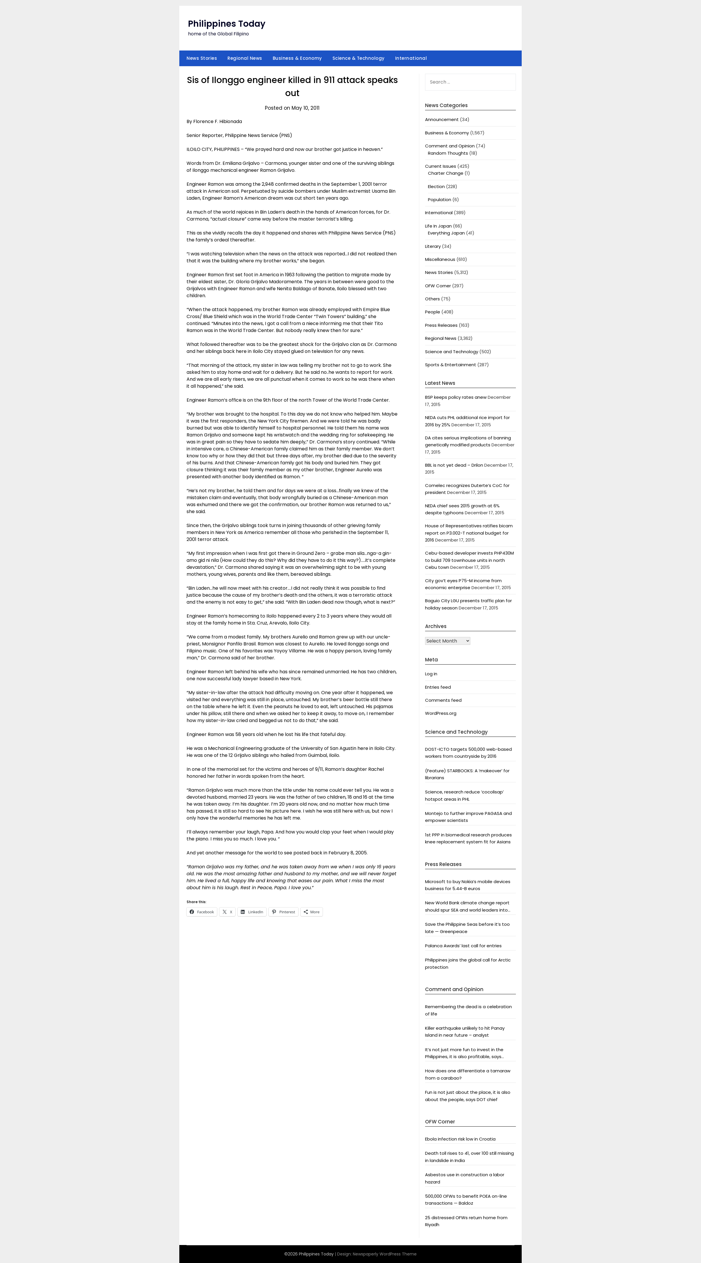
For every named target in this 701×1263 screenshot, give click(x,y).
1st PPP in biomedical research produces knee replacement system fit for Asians (468, 838)
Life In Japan (438, 226)
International (411, 58)
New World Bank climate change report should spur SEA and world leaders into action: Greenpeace (467, 907)
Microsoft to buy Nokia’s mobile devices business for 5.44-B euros (467, 885)
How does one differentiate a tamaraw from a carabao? (467, 1074)
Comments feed (443, 700)
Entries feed (438, 687)
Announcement (442, 119)
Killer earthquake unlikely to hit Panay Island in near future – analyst (465, 1031)
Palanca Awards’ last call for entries (463, 946)
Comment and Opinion (450, 146)
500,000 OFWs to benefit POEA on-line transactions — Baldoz (466, 1199)
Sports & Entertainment (450, 365)
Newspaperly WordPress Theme (385, 1254)
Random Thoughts (448, 153)
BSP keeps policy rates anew (456, 397)
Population (439, 199)
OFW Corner (438, 286)
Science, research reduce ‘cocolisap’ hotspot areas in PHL (464, 795)
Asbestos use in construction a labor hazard (464, 1178)
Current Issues (440, 166)
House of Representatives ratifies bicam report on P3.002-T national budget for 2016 (469, 533)
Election (436, 186)
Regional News (244, 58)
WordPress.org (440, 713)
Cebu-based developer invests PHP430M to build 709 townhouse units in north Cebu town (469, 560)
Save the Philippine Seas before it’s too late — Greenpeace (467, 927)
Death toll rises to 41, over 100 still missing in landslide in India (469, 1156)
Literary (433, 246)
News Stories (202, 58)
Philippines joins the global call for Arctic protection (468, 963)
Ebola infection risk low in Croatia (460, 1139)
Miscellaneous (440, 259)
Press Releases (441, 325)
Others (432, 299)
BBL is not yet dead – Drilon (454, 465)
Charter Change (445, 173)
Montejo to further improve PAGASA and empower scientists (468, 816)
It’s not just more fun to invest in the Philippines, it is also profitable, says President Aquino (464, 1053)
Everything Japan (446, 233)
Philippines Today (227, 24)
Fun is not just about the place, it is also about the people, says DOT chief (467, 1095)
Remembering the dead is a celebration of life (468, 1010)
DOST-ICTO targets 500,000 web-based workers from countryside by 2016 (468, 752)
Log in (431, 674)
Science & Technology (359, 58)
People (432, 312)
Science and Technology (451, 352)
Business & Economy (297, 58)
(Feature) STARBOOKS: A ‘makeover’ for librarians (467, 774)
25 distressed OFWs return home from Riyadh (466, 1221)
